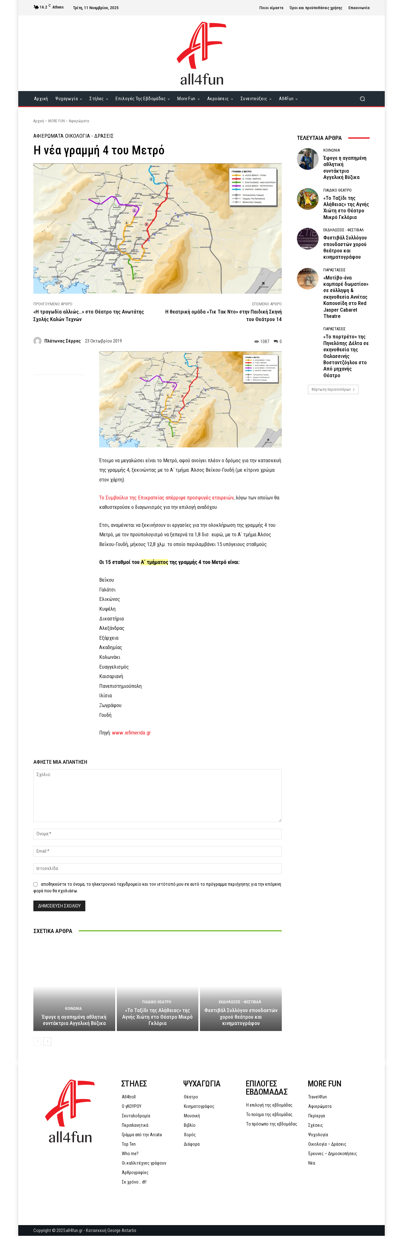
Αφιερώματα (79, 121)
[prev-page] (37, 1049)
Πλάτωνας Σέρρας (62, 341)
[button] (362, 98)
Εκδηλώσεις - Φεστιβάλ (240, 1010)
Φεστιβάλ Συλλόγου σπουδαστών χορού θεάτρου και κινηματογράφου (240, 1024)
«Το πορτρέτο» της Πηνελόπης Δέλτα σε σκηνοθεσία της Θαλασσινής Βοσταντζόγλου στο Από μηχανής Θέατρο (346, 355)
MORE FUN (56, 121)
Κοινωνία (73, 1017)
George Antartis (121, 1238)
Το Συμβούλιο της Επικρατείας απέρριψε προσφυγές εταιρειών (166, 497)
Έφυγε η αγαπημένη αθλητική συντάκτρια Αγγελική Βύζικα (74, 1028)
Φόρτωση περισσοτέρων (333, 389)
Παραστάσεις (334, 270)
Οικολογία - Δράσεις (89, 136)
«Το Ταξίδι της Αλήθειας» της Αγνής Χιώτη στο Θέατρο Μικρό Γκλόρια (157, 1024)
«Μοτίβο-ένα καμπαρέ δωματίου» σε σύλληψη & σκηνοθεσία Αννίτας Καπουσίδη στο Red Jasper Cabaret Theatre (345, 296)
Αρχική (38, 121)
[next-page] (47, 1049)
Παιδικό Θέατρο (156, 1010)
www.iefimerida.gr (131, 732)
